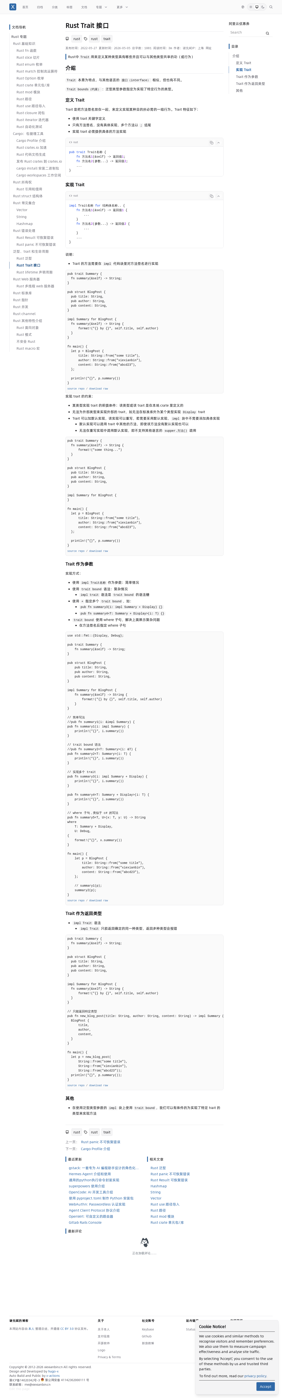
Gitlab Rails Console (85, 1222)
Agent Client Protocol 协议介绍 (94, 1210)
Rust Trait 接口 (28, 265)
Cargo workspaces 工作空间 (38, 175)
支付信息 (104, 1336)
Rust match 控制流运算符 (37, 71)
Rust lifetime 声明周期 (34, 272)
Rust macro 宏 (28, 348)
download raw (98, 388)
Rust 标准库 (22, 293)
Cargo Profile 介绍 (31, 140)
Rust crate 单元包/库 (33, 85)
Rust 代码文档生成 (31, 154)
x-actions (53, 1376)
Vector (21, 209)
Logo (101, 1350)
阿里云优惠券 (239, 23)
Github (147, 1336)
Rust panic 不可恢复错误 (36, 244)
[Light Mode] (251, 7)
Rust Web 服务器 (26, 279)
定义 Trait (243, 62)
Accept (265, 1386)
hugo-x (53, 1371)
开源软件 (104, 1343)
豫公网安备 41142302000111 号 (65, 1380)
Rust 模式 (24, 334)
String (21, 216)
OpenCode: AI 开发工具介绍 (91, 1192)
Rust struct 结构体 (28, 196)
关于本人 (104, 1329)
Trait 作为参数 (247, 76)
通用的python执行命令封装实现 (94, 1180)
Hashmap (24, 223)
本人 (31, 1329)
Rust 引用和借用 (29, 189)
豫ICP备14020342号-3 (25, 1380)
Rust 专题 (19, 36)
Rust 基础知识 (24, 43)
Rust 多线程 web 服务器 (35, 286)
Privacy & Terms (109, 1357)
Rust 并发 (20, 306)
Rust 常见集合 (24, 202)
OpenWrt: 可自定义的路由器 (91, 1216)
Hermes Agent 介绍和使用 (90, 1174)
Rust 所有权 (22, 182)
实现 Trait (243, 69)
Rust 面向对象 (27, 327)
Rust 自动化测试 (29, 126)
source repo (75, 388)
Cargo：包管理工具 (28, 133)
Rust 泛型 (24, 258)
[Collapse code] (219, 143)
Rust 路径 (24, 99)
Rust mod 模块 (28, 92)
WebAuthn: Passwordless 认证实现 (97, 1204)
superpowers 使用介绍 (87, 1186)
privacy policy (255, 1376)
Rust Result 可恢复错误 (35, 237)
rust (76, 38)
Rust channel (24, 313)
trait (106, 38)
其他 (239, 90)
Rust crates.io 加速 (31, 147)
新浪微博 (148, 1343)
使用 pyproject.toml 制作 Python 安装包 (101, 1198)
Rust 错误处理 (24, 230)
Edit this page (19, 1389)
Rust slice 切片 (28, 57)
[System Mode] (257, 7)
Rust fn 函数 (26, 50)
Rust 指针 (20, 299)
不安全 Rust (25, 341)
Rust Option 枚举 (30, 78)
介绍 (235, 55)
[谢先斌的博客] (12, 6)
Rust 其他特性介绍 (27, 320)
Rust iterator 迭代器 (32, 119)
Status (190, 1329)
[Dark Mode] (263, 7)
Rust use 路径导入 (30, 105)
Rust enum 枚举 (29, 64)
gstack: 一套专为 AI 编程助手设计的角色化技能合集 (104, 1167)
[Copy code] (212, 143)
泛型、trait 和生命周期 (31, 251)
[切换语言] (243, 7)
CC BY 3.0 (67, 1329)
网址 (209, 48)
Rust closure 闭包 (30, 112)
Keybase (148, 1329)
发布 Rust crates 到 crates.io (39, 161)
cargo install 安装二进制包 (37, 168)
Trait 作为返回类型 (250, 83)
